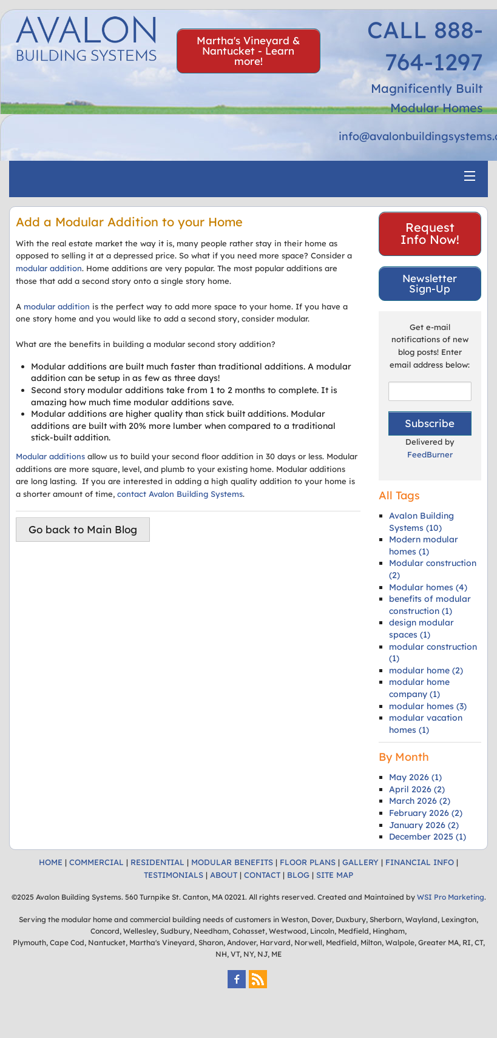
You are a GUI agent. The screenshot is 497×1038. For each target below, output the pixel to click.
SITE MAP (334, 875)
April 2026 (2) (417, 789)
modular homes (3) (428, 706)
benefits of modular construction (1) (430, 604)
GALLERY (360, 862)
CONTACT (262, 875)
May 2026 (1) (415, 777)
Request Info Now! (430, 233)
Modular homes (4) (428, 587)
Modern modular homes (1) (423, 545)
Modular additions (50, 456)
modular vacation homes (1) (425, 723)
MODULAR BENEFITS (232, 862)
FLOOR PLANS (308, 862)
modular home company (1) (419, 687)
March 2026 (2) (419, 800)
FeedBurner (430, 454)
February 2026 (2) (425, 812)
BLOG (298, 875)
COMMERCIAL (96, 862)
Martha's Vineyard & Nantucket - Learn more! (248, 50)
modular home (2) (426, 670)
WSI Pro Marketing (450, 897)
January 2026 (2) (424, 825)
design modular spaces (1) (421, 628)
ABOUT (223, 875)
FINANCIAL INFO (419, 862)
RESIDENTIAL (157, 862)
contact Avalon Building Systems (180, 494)
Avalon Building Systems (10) (421, 521)
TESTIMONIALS (173, 875)
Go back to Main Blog (83, 529)
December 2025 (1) (427, 836)
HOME (51, 862)
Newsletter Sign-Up (429, 283)
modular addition (49, 268)
